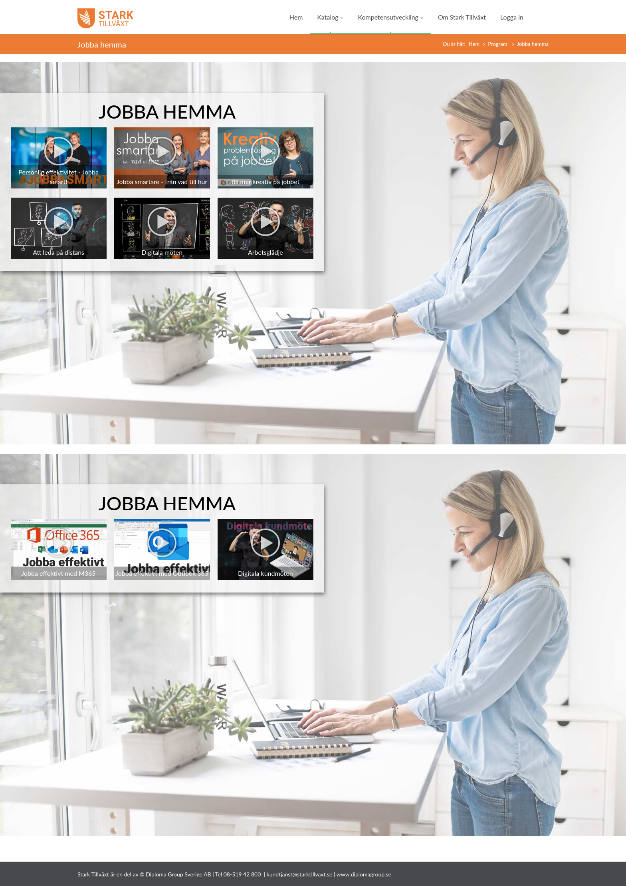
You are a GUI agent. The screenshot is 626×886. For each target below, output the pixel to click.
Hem (296, 17)
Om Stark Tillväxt (462, 17)
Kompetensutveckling (391, 17)
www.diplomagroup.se (364, 874)
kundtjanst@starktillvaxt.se (300, 874)
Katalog (330, 17)
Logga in (511, 17)
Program (498, 44)
